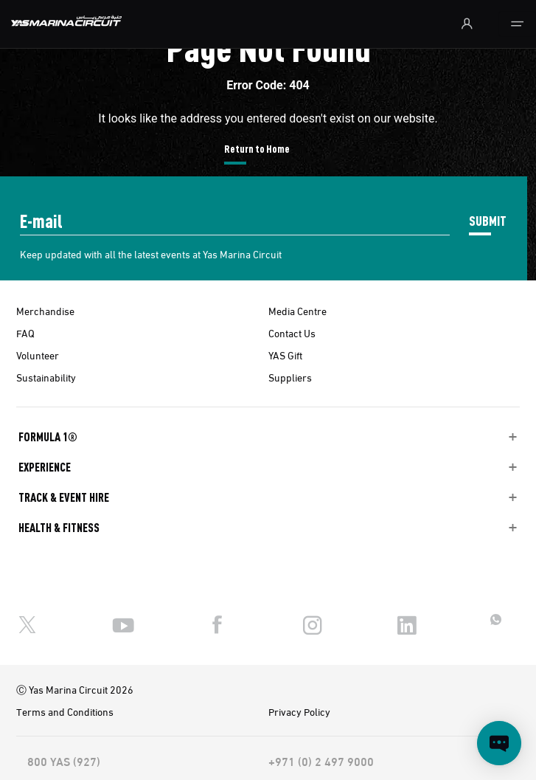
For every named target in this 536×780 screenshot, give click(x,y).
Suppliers (290, 377)
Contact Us (292, 332)
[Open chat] (499, 743)
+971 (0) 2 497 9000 (321, 761)
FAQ (25, 332)
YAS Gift (285, 355)
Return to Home (257, 148)
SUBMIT (488, 220)
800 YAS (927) (63, 761)
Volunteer (37, 355)
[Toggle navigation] (517, 24)
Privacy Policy (299, 711)
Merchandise (45, 310)
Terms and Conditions (65, 711)
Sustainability (46, 377)
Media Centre (297, 310)
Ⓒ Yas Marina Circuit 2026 (74, 689)
